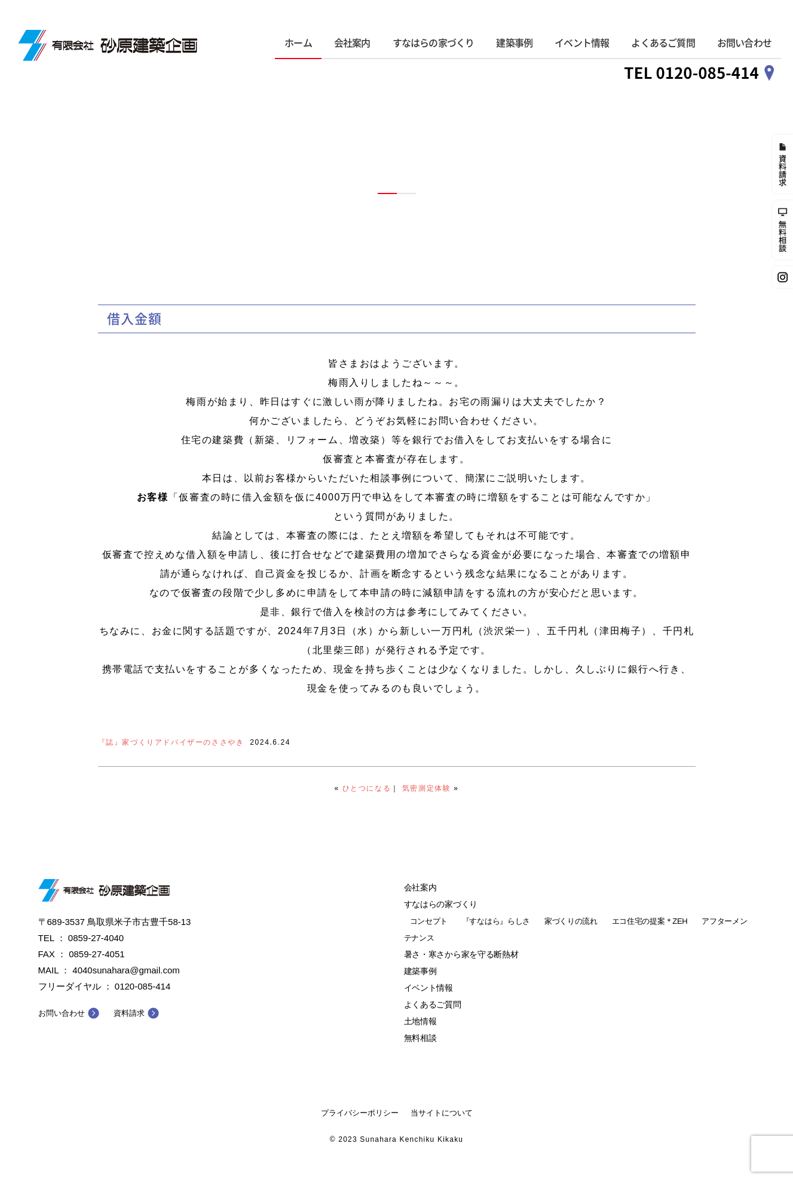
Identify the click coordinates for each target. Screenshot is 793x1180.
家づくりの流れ (571, 921)
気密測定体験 (426, 788)
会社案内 (352, 43)
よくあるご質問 (662, 43)
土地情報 (420, 1021)
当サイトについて (442, 1112)
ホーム (298, 43)
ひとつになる (366, 788)
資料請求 (129, 1013)
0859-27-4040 (96, 938)
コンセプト (429, 921)
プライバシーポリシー (360, 1112)
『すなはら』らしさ (496, 921)
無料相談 (420, 1038)
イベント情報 (582, 43)
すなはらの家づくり (433, 43)
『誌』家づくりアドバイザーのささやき (171, 742)
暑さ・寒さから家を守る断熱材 (461, 954)
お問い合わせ (744, 43)
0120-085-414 (142, 986)
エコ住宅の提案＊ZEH (650, 921)
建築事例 (514, 43)
